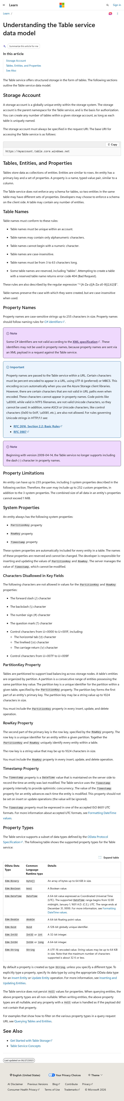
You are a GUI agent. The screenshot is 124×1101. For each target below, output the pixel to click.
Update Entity (40, 978)
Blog (55, 1084)
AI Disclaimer (15, 1084)
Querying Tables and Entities (33, 1021)
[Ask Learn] (110, 14)
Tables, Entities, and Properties (23, 65)
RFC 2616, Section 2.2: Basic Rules (37, 426)
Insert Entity (19, 978)
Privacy (86, 1084)
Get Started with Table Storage (30, 1040)
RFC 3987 (20, 432)
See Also (11, 70)
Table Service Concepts (25, 1046)
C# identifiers (53, 322)
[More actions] (117, 14)
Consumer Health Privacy (22, 1089)
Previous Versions (37, 1084)
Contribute (71, 1084)
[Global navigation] (4, 5)
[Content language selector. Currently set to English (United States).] (25, 1075)
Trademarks (71, 1089)
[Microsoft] (62, 5)
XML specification (85, 342)
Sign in (117, 5)
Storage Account (16, 60)
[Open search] (107, 5)
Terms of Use (52, 1089)
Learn (6, 13)
